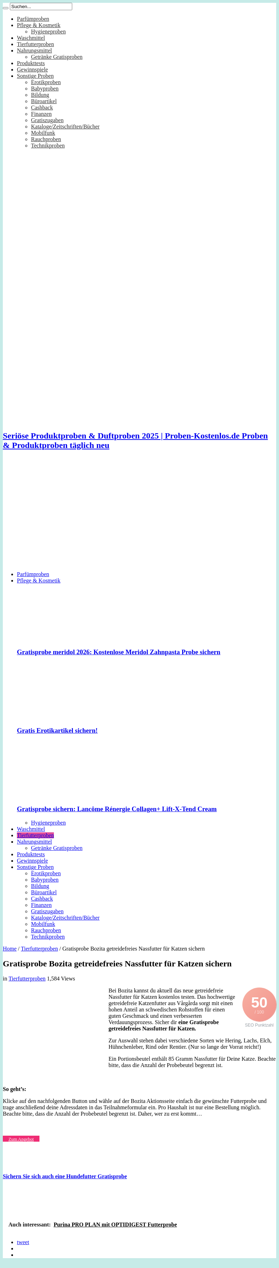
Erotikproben (46, 82)
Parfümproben (33, 19)
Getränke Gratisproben (56, 57)
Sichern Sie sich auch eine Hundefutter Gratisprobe (65, 1176)
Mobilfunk (43, 133)
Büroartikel (44, 101)
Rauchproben (46, 139)
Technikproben (48, 146)
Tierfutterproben (35, 44)
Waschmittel (31, 38)
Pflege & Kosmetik (39, 25)
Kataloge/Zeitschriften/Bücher (65, 127)
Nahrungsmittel (34, 50)
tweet (23, 1242)
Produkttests (31, 63)
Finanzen (41, 114)
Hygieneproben (48, 31)
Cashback (42, 108)
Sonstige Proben (35, 76)
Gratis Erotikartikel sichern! (57, 730)
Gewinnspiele (32, 69)
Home (10, 949)
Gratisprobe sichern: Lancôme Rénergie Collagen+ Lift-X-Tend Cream (117, 809)
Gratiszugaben (47, 120)
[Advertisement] (139, 516)
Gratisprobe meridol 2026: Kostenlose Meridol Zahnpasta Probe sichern (119, 652)
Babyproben (44, 89)
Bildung (40, 95)
